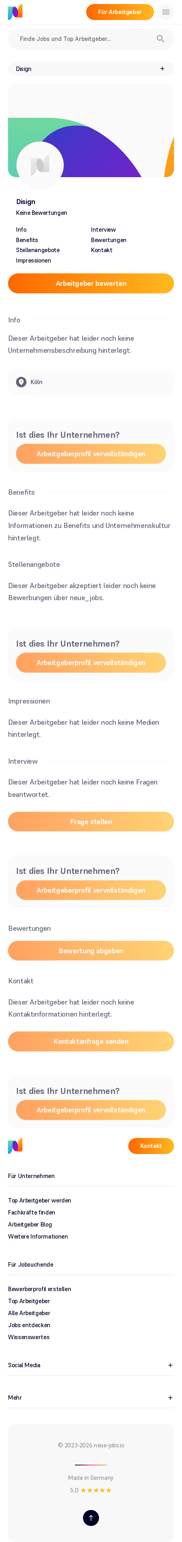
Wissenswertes (28, 1337)
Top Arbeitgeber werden (39, 1200)
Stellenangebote (38, 250)
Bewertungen (109, 240)
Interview (103, 229)
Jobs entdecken (29, 1325)
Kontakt (101, 250)
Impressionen (33, 260)
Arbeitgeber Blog (30, 1224)
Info (21, 229)
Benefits (27, 240)
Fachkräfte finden (31, 1212)
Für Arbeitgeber (120, 12)
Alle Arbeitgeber (29, 1313)
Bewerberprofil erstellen (39, 1289)
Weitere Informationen (38, 1236)
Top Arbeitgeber (29, 1301)
